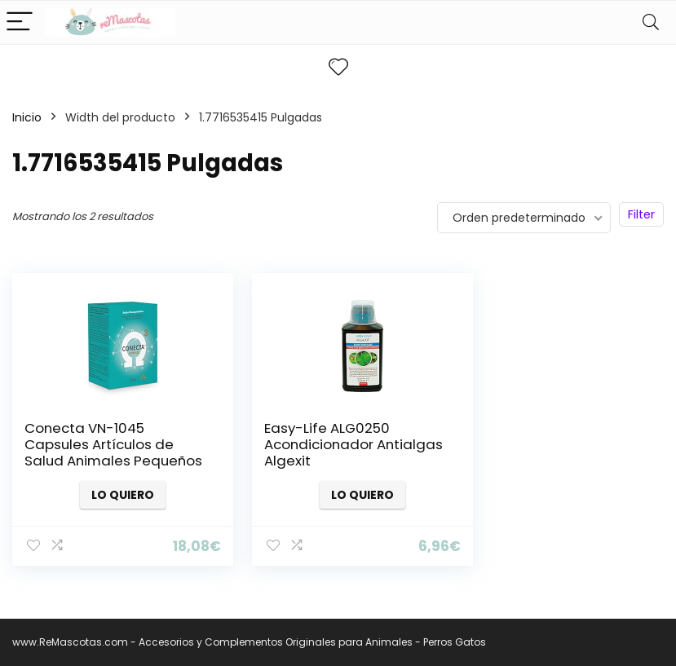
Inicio (27, 117)
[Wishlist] (338, 67)
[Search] (650, 22)
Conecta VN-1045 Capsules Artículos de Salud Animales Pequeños (99, 452)
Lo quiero (114, 495)
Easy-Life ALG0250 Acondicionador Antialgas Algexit (311, 444)
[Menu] (19, 22)
